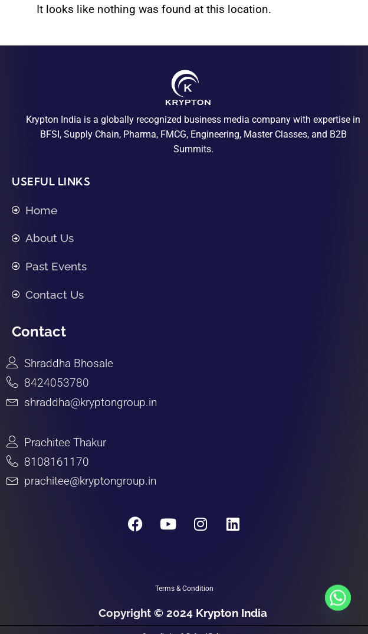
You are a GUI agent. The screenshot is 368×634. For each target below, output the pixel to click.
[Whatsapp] (338, 606)
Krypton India (233, 612)
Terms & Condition (184, 588)
